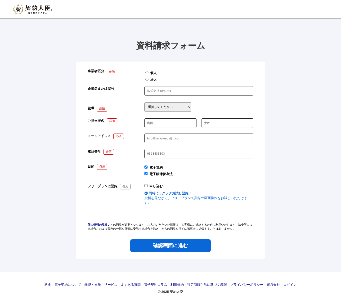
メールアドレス (99, 136)
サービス (110, 284)
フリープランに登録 (102, 186)
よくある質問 (131, 284)
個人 (151, 73)
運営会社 (273, 284)
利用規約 (177, 284)
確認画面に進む (170, 245)
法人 (151, 79)
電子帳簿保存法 (161, 174)
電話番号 (94, 151)
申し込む (156, 186)
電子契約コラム (155, 284)
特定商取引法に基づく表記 (207, 284)
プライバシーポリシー (246, 284)
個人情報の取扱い (99, 224)
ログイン (289, 284)
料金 (48, 284)
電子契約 (156, 167)
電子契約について (67, 284)
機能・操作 (92, 284)
